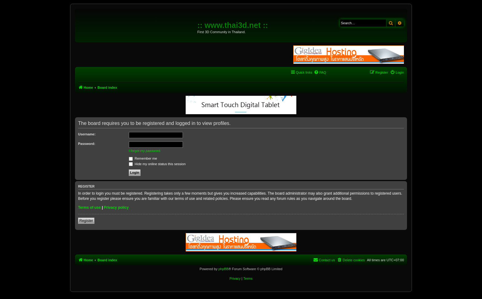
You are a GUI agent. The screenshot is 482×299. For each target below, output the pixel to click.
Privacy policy (116, 207)
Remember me (143, 158)
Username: (87, 134)
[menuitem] (320, 72)
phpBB (223, 269)
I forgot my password (144, 151)
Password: (86, 144)
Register (86, 221)
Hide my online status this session (157, 164)
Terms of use (89, 207)
